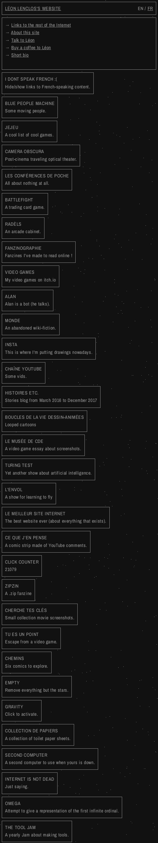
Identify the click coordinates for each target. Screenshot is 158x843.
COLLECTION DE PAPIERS (38, 734)
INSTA (48, 348)
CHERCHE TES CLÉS (39, 614)
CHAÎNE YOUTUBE (23, 372)
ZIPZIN (18, 590)
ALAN (27, 300)
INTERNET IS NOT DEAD (29, 783)
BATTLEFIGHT (25, 203)
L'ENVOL (29, 493)
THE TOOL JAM (37, 831)
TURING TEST (48, 469)
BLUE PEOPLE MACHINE (30, 107)
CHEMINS (26, 662)
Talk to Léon (23, 40)
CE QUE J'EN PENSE (46, 541)
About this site (25, 32)
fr (150, 8)
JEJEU (29, 131)
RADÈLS (23, 228)
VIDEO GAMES (30, 276)
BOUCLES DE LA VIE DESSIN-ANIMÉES (44, 421)
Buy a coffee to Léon (31, 47)
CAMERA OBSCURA (41, 155)
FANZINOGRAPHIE (38, 252)
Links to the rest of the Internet (41, 25)
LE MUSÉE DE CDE (43, 445)
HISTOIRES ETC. (51, 396)
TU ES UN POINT (31, 638)
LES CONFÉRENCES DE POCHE (37, 179)
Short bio (20, 55)
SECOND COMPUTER (50, 759)
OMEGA (62, 807)
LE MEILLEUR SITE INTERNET (55, 517)
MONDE (30, 324)
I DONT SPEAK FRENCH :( (47, 83)
